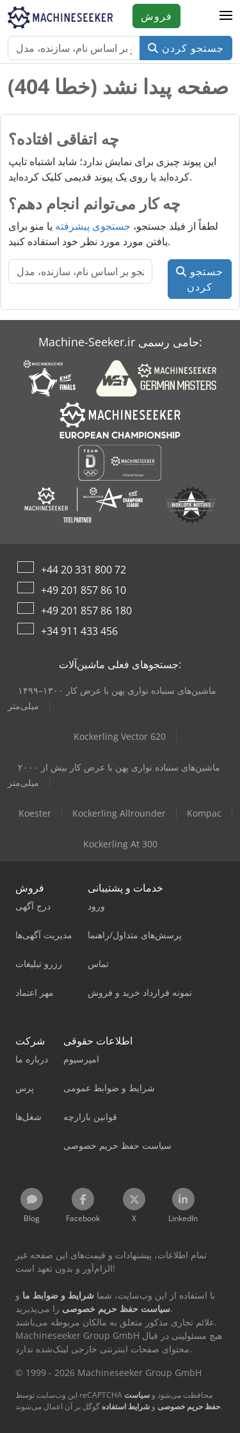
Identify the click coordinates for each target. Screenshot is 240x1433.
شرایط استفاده (126, 1406)
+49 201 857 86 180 (86, 611)
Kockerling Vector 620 (120, 736)
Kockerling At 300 (120, 844)
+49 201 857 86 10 (83, 590)
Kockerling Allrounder (119, 813)
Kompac (204, 813)
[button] (226, 16)
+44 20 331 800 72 (83, 570)
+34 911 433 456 (79, 631)
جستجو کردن (186, 48)
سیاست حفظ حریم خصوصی (172, 1400)
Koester (35, 813)
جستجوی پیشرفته (93, 226)
